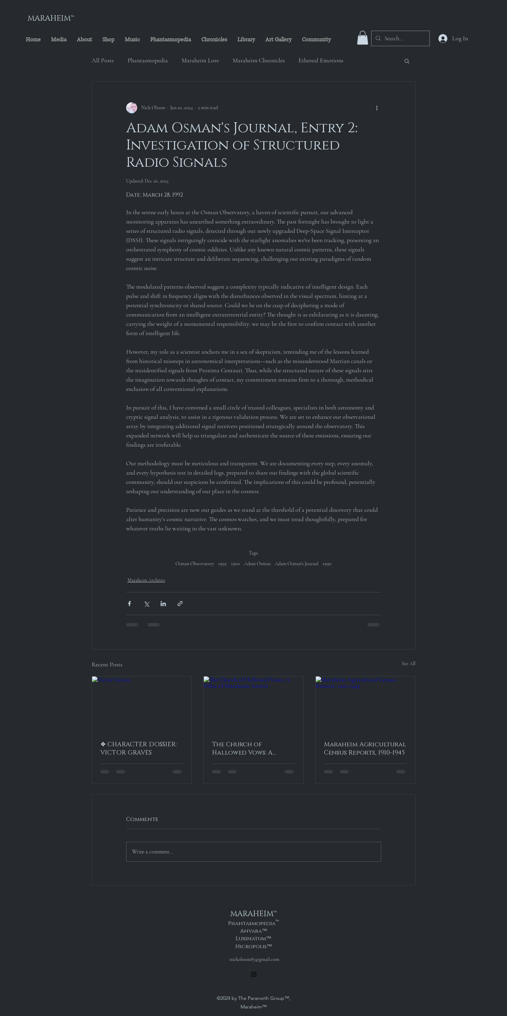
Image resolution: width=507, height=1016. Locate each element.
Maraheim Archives (146, 580)
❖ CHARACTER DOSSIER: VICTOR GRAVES (138, 748)
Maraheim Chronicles (259, 60)
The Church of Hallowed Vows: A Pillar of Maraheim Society (245, 748)
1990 (327, 564)
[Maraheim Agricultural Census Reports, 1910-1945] (365, 704)
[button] (362, 38)
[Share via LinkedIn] (163, 603)
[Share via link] (180, 603)
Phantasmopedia (148, 60)
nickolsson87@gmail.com (254, 959)
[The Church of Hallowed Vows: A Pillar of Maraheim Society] (253, 704)
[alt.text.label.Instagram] (253, 974)
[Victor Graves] (142, 704)
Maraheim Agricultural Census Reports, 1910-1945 (365, 748)
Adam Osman (257, 564)
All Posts (103, 60)
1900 (235, 564)
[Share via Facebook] (129, 603)
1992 (222, 564)
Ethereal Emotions (320, 60)
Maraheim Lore (200, 60)
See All (409, 663)
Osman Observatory (194, 564)
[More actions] (377, 108)
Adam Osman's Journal (296, 564)
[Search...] (400, 38)
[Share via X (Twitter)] (146, 603)
